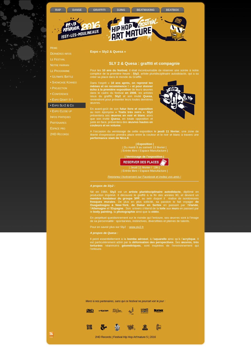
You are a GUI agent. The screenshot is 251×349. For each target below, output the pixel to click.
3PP (135, 254)
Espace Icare (119, 267)
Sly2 (125, 282)
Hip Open (146, 270)
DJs (135, 264)
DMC (142, 264)
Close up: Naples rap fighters (162, 261)
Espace (105, 267)
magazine (118, 276)
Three (133, 282)
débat (128, 264)
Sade (170, 279)
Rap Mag (125, 279)
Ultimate (169, 282)
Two (160, 282)
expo (157, 267)
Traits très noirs (147, 282)
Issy (188, 270)
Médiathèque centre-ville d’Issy (151, 276)
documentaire (154, 264)
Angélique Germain (151, 254)
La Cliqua (131, 273)
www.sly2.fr (136, 227)
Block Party (189, 258)
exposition (168, 267)
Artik (180, 254)
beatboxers (109, 258)
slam (119, 282)
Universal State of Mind (144, 285)
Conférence (188, 261)
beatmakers (149, 258)
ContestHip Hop (101, 264)
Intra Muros (178, 270)
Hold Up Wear (161, 270)
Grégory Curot (130, 270)
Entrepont (190, 264)
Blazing (176, 258)
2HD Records (123, 254)
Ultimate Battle (183, 282)
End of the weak (173, 264)
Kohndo (119, 273)
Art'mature (170, 254)
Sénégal (100, 282)
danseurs (117, 264)
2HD (111, 254)
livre (108, 276)
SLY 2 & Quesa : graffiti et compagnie (144, 63)
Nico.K (174, 276)
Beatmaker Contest (129, 258)
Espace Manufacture (141, 267)
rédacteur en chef (142, 279)
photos (105, 279)
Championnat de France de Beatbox (122, 261)
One (97, 279)
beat (194, 254)
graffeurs (115, 270)
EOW (97, 267)
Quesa (114, 279)
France (179, 267)
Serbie (110, 282)
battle (187, 254)
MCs (128, 276)
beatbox (97, 258)
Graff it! (104, 270)
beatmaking (164, 258)
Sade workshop (184, 279)
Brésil (96, 261)
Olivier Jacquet (189, 276)
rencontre (160, 279)
